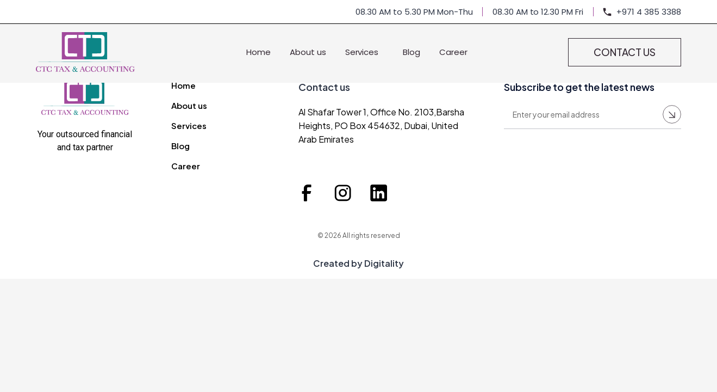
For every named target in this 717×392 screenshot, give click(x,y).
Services (364, 52)
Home (258, 52)
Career (453, 52)
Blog (411, 52)
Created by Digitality (358, 263)
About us (308, 52)
